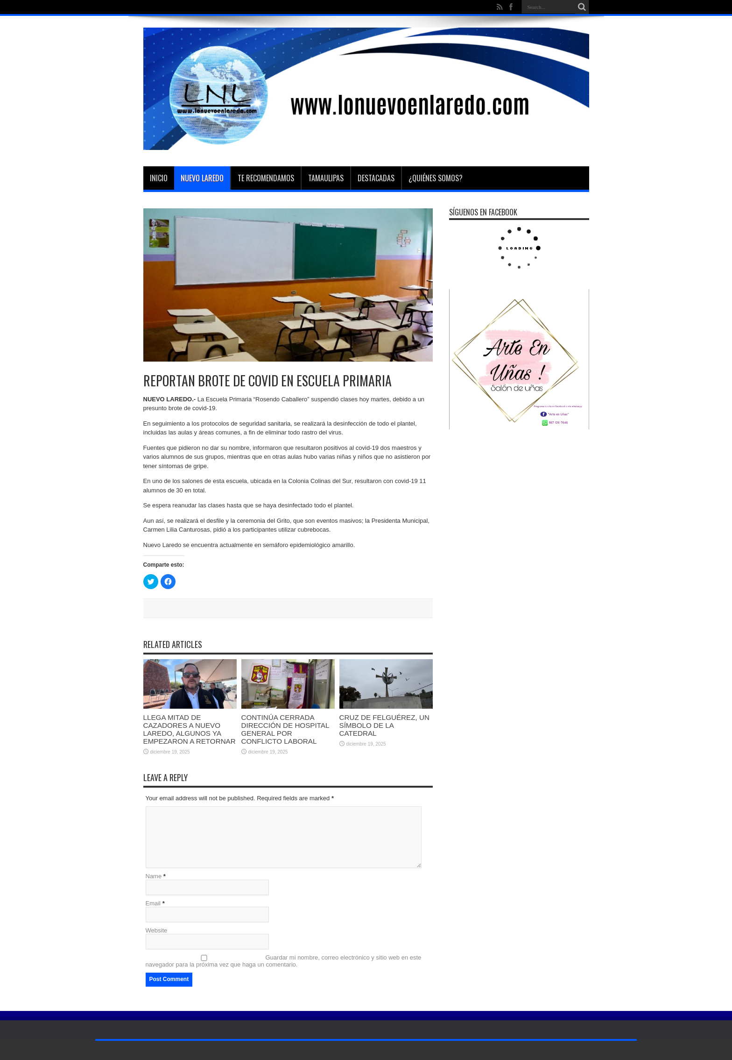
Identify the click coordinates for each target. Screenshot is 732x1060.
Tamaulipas (326, 178)
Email (153, 903)
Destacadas (376, 178)
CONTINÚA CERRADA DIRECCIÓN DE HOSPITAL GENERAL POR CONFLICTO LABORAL (285, 729)
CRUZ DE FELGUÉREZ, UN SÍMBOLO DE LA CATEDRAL (384, 725)
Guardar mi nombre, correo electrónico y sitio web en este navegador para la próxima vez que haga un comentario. (284, 961)
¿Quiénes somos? (435, 178)
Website (157, 930)
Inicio (159, 178)
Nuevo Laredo (202, 178)
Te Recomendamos (266, 178)
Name (154, 876)
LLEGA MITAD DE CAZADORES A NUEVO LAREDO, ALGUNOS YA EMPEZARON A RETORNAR (189, 729)
